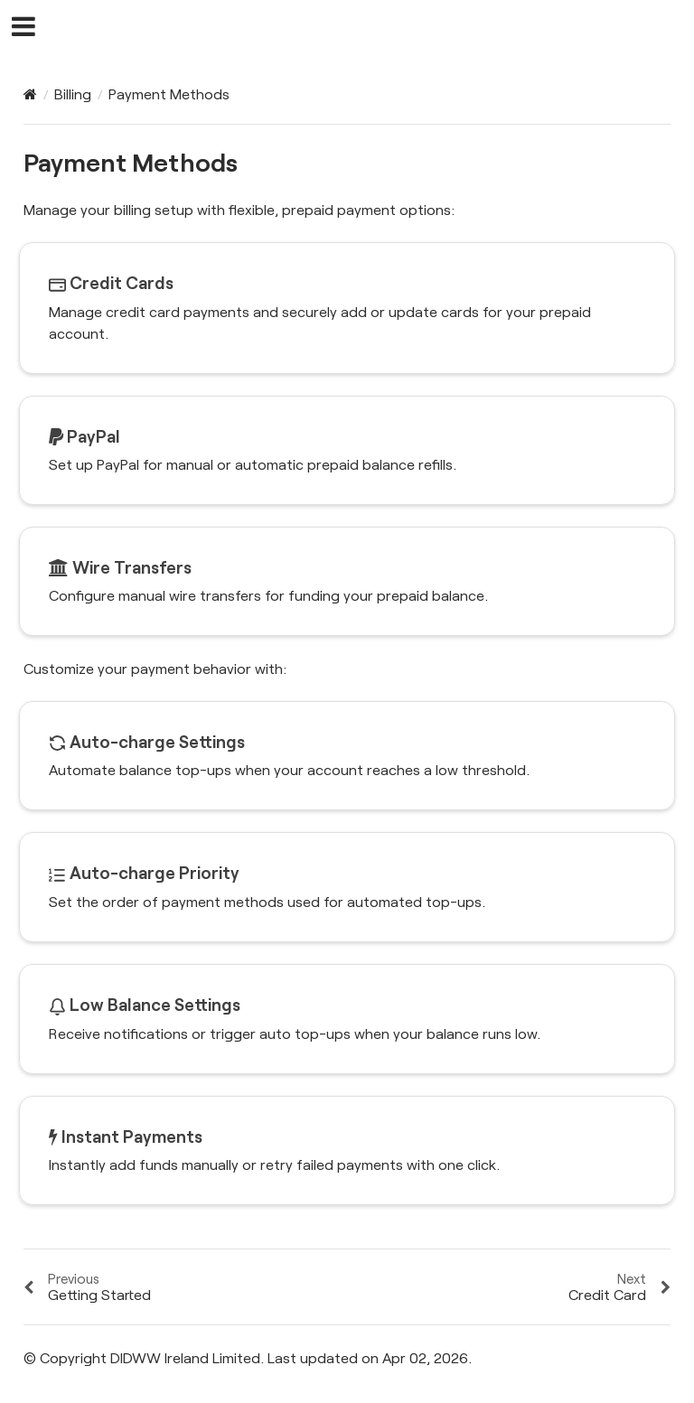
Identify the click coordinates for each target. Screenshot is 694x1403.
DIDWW (359, 27)
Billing (72, 93)
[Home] (30, 94)
